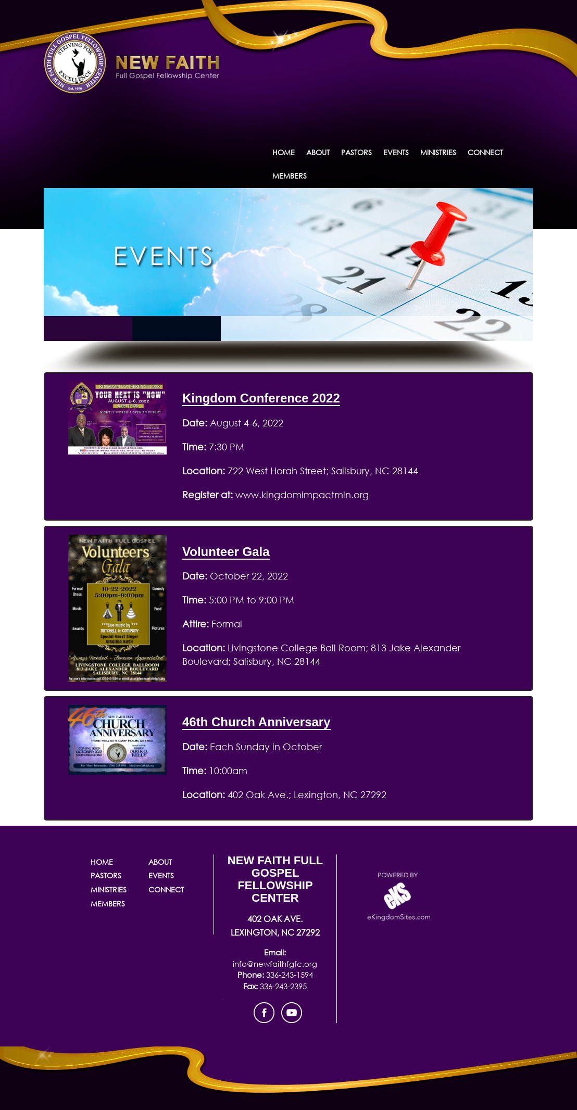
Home (283, 152)
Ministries (438, 152)
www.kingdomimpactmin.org (301, 494)
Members (289, 176)
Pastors (356, 152)
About (318, 152)
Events (396, 152)
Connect (485, 152)
